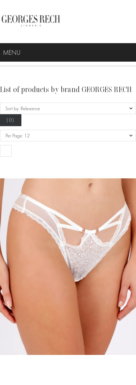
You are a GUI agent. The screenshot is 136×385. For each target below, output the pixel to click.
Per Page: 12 (17, 135)
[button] (6, 151)
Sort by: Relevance (22, 108)
